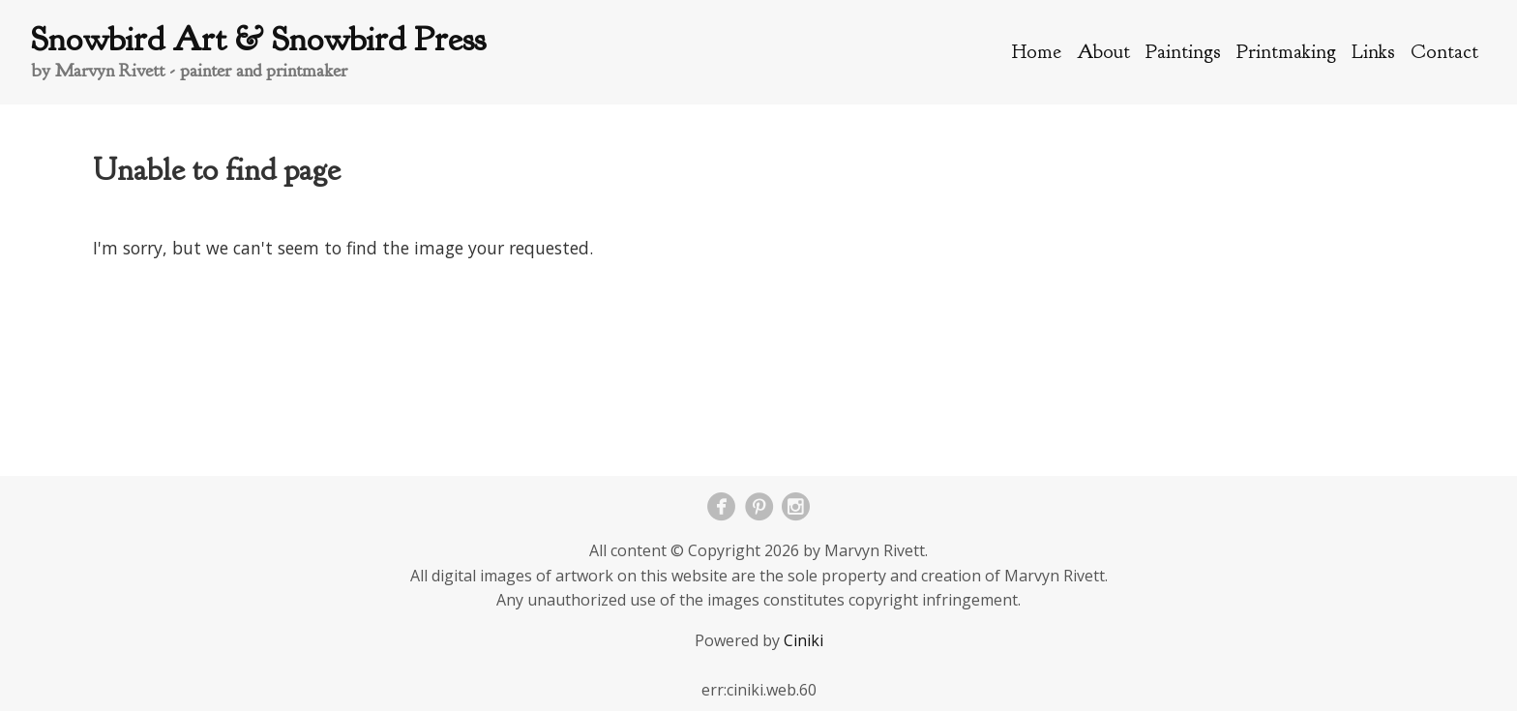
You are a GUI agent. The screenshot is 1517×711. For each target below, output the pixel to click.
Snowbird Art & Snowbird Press (258, 39)
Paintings (1183, 51)
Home (1036, 51)
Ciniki (803, 640)
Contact (1444, 51)
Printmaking (1286, 51)
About (1103, 51)
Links (1373, 51)
